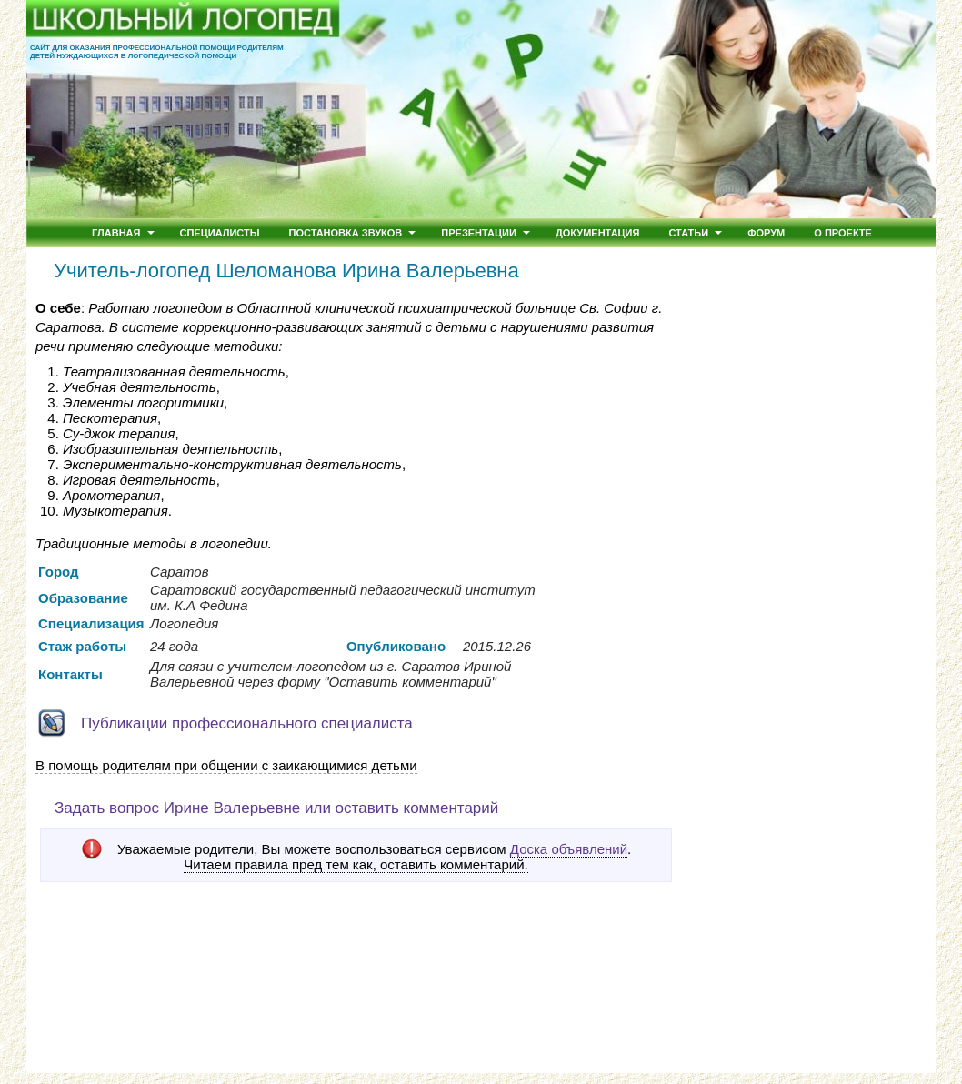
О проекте (843, 232)
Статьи (688, 232)
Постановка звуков (346, 232)
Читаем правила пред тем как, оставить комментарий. (355, 865)
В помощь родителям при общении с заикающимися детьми (226, 765)
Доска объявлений (568, 849)
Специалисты (220, 232)
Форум (766, 232)
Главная (116, 232)
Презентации (478, 232)
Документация (598, 232)
